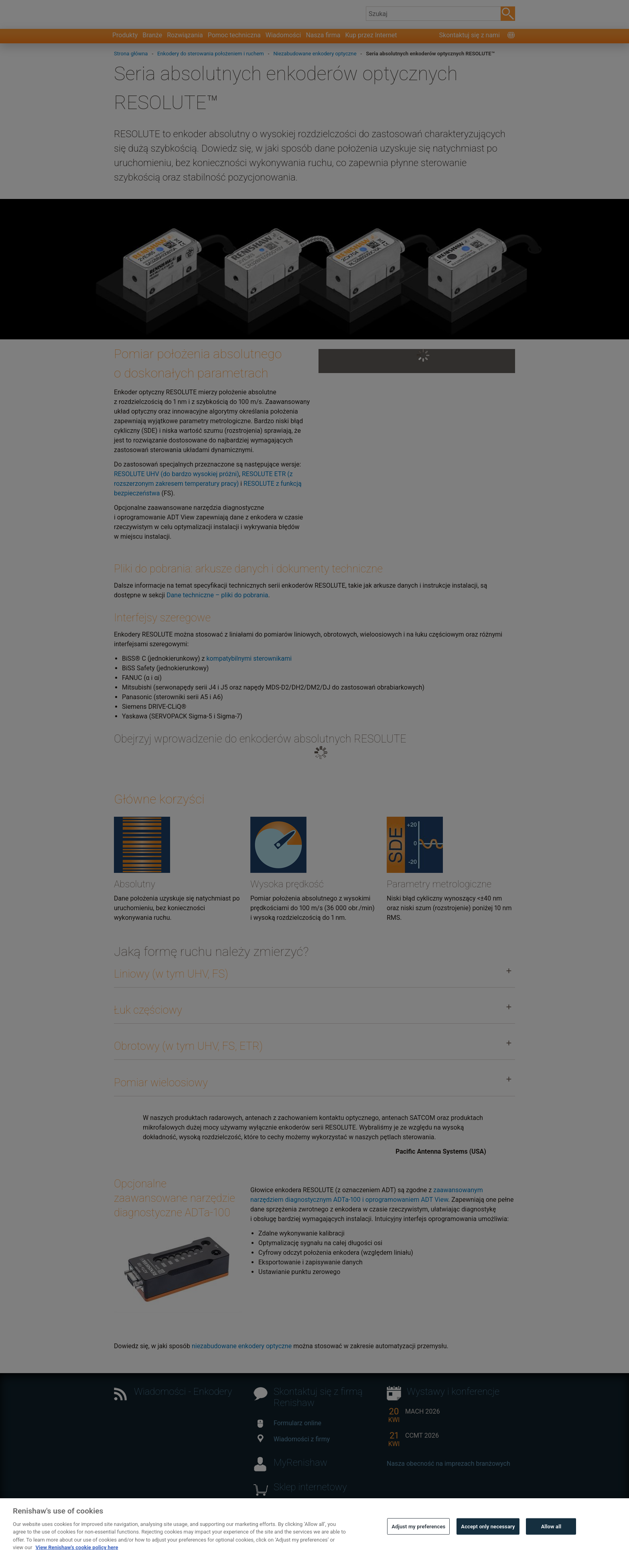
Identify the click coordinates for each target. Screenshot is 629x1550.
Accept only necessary (488, 1536)
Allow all (551, 1536)
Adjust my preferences (418, 1536)
